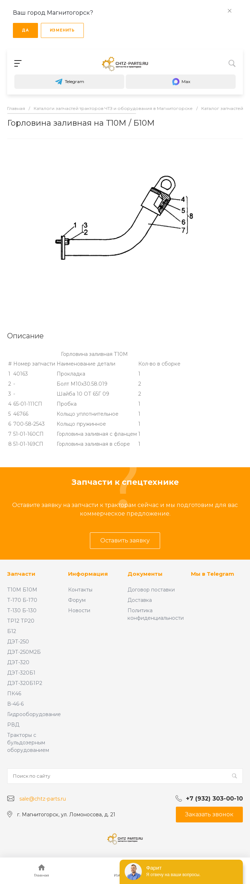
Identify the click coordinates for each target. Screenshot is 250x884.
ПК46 (14, 693)
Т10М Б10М (22, 589)
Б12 (11, 631)
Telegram (69, 81)
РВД (13, 724)
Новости (79, 610)
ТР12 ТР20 (20, 621)
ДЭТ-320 (18, 662)
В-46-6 (15, 704)
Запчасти (21, 573)
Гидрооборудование (34, 714)
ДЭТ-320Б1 (21, 673)
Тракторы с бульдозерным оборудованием (28, 742)
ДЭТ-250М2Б (24, 652)
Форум (77, 600)
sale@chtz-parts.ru (42, 799)
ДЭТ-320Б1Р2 (24, 683)
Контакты (80, 589)
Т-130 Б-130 (22, 610)
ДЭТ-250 (18, 641)
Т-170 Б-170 (22, 600)
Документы (145, 573)
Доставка (140, 600)
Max (181, 81)
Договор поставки (151, 589)
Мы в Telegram (212, 573)
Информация (88, 573)
